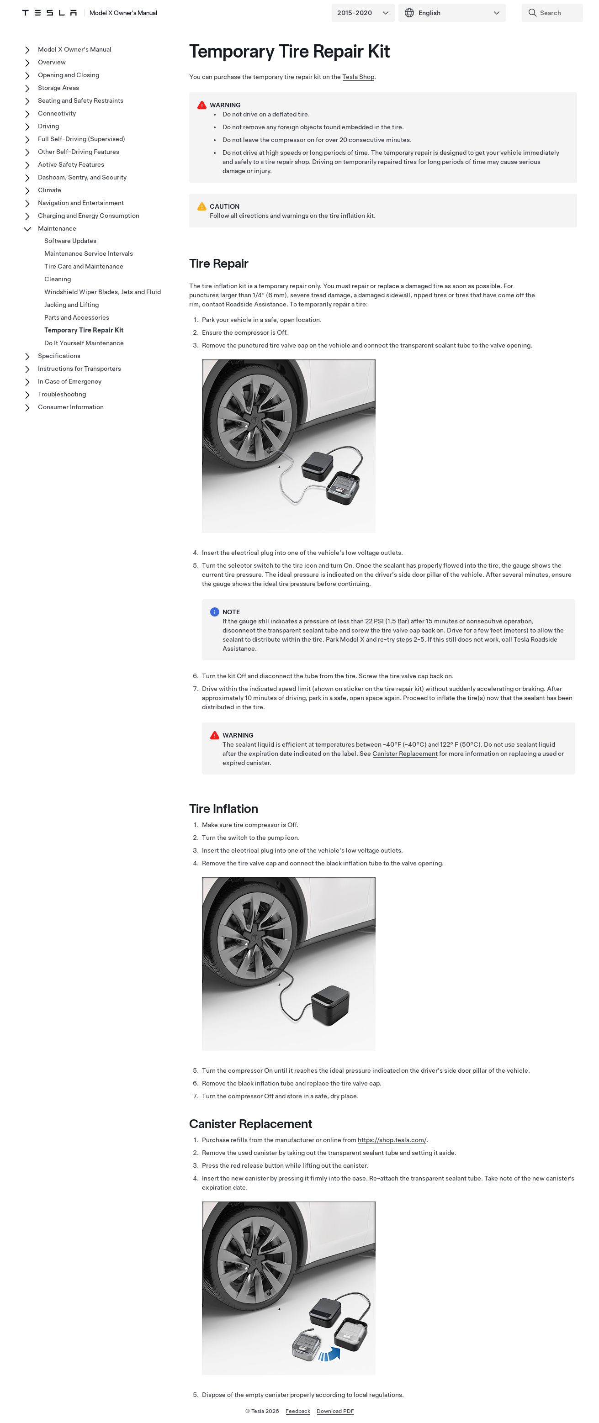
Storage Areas (58, 87)
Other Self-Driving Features (78, 151)
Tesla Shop (358, 76)
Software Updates (70, 240)
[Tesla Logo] (49, 12)
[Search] (553, 12)
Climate (49, 190)
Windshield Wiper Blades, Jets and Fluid (102, 291)
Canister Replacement (405, 753)
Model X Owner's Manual (123, 12)
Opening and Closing (68, 75)
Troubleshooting (62, 394)
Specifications (59, 355)
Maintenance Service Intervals (88, 253)
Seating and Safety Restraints (80, 100)
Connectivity (57, 113)
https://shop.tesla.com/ (392, 1140)
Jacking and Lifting (71, 304)
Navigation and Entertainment (81, 202)
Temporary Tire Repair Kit (84, 330)
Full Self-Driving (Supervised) (81, 138)
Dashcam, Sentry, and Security (82, 177)
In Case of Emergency (69, 381)
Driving (48, 126)
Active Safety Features (71, 164)
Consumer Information (71, 407)
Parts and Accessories (76, 317)
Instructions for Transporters (79, 368)
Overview (52, 62)
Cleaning (57, 279)
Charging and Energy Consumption (88, 215)
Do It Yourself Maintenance (84, 343)
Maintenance (57, 228)
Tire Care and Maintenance (83, 266)
